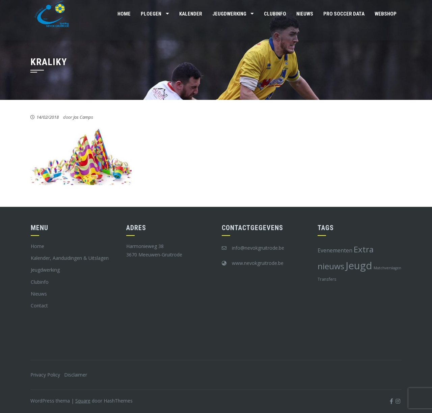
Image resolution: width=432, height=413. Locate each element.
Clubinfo (275, 14)
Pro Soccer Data (343, 14)
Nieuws (304, 14)
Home (124, 14)
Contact (39, 305)
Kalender (190, 14)
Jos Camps (83, 117)
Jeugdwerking (229, 14)
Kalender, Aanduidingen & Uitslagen (70, 258)
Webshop (386, 14)
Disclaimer (75, 374)
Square (82, 400)
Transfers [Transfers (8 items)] (327, 279)
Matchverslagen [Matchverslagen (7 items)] (387, 268)
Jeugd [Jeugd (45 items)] (359, 265)
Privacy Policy (45, 374)
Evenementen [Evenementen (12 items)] (335, 250)
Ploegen (151, 14)
